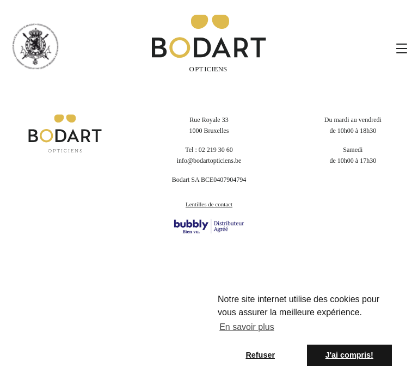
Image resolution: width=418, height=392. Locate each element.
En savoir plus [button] (246, 327)
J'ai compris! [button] (349, 355)
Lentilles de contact (209, 204)
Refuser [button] (260, 355)
